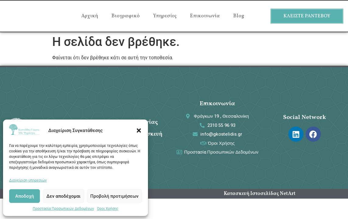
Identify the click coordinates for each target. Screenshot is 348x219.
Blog (238, 16)
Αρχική (89, 16)
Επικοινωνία (205, 16)
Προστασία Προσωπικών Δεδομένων (63, 209)
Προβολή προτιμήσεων (114, 196)
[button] (139, 130)
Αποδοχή (24, 196)
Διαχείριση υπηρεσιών (28, 180)
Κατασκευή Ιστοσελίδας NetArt (260, 193)
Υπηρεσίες (165, 16)
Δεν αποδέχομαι (63, 196)
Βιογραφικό (125, 16)
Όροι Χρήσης (107, 209)
